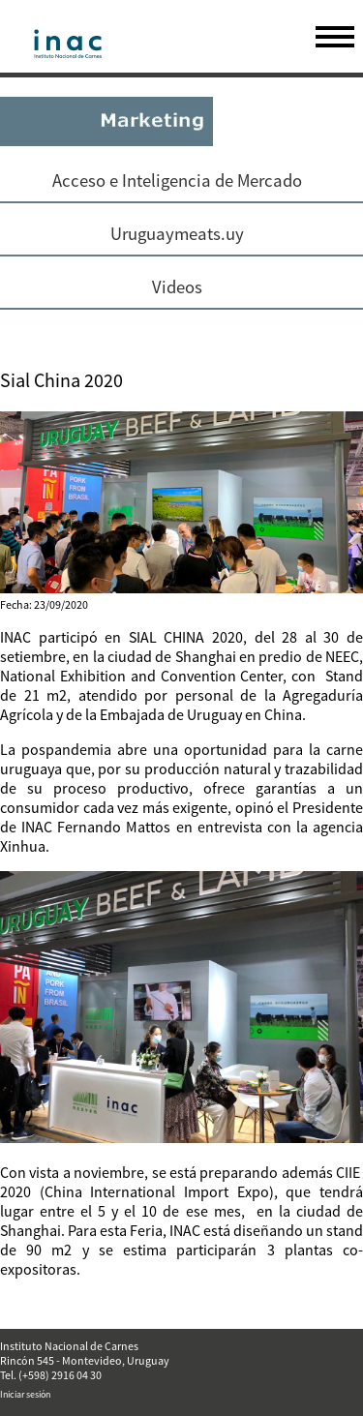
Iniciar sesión (25, 1394)
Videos (177, 287)
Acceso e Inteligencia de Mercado (177, 180)
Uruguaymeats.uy (177, 234)
